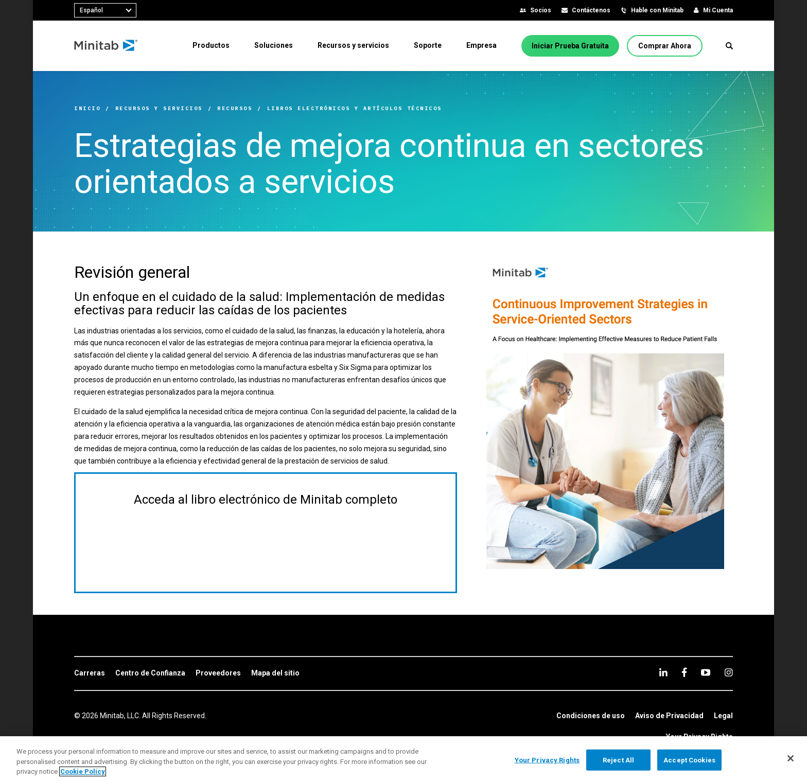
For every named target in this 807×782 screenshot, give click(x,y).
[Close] (790, 758)
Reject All (618, 759)
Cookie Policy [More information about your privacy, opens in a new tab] (82, 771)
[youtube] (705, 672)
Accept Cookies (689, 759)
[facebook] (684, 672)
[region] (403, 759)
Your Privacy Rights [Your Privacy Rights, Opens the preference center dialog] (547, 759)
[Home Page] (106, 46)
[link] (89, 673)
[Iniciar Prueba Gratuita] (570, 46)
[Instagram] (728, 672)
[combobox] (105, 10)
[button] (729, 45)
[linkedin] (663, 672)
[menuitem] (211, 45)
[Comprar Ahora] (665, 46)
